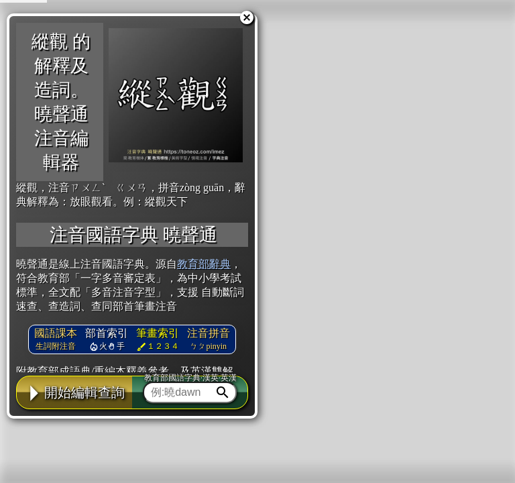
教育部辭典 (204, 264)
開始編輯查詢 (74, 392)
